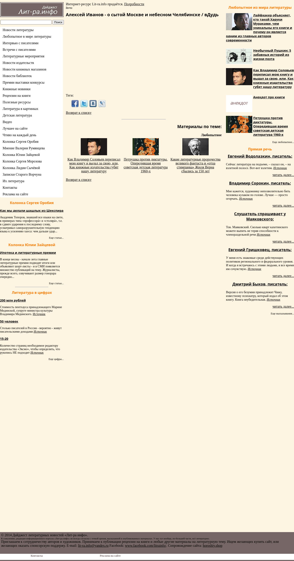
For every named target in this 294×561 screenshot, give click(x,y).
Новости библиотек (17, 76)
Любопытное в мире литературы (27, 36)
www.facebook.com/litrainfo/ (145, 545)
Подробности (134, 4)
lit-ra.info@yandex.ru (93, 545)
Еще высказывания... (282, 313)
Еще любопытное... (283, 142)
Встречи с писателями (19, 49)
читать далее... (283, 175)
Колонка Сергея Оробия (20, 141)
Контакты (10, 187)
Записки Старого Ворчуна (22, 174)
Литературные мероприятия (23, 56)
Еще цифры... (56, 359)
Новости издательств (18, 63)
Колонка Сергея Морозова (22, 161)
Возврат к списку (78, 113)
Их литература (13, 181)
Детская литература (17, 115)
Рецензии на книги (16, 95)
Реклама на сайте (15, 194)
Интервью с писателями (20, 43)
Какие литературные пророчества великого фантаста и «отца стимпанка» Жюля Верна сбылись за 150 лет (195, 165)
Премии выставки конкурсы (23, 82)
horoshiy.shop (212, 545)
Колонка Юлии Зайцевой (21, 155)
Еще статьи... (56, 237)
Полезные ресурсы (17, 102)
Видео (7, 122)
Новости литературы (18, 30)
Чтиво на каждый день (19, 135)
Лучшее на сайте (15, 128)
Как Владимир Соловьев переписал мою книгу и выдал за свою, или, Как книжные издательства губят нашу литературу (94, 165)
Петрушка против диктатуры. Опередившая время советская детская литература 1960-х (146, 165)
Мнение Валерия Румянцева (24, 148)
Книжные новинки (16, 89)
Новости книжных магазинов (24, 69)
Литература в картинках (20, 109)
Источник (39, 314)
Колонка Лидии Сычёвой (21, 168)
